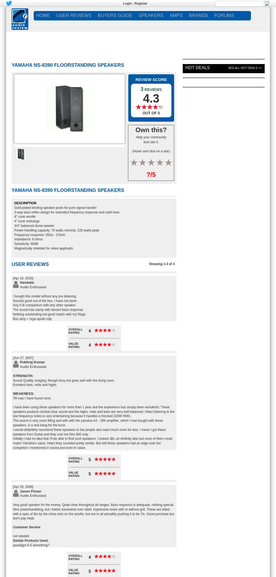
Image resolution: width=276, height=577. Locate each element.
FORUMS (224, 15)
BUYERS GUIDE (115, 15)
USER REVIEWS (73, 15)
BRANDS (198, 15)
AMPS (176, 15)
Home (43, 15)
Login (127, 3)
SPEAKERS (151, 15)
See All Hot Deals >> (245, 67)
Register (140, 3)
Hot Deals (197, 67)
